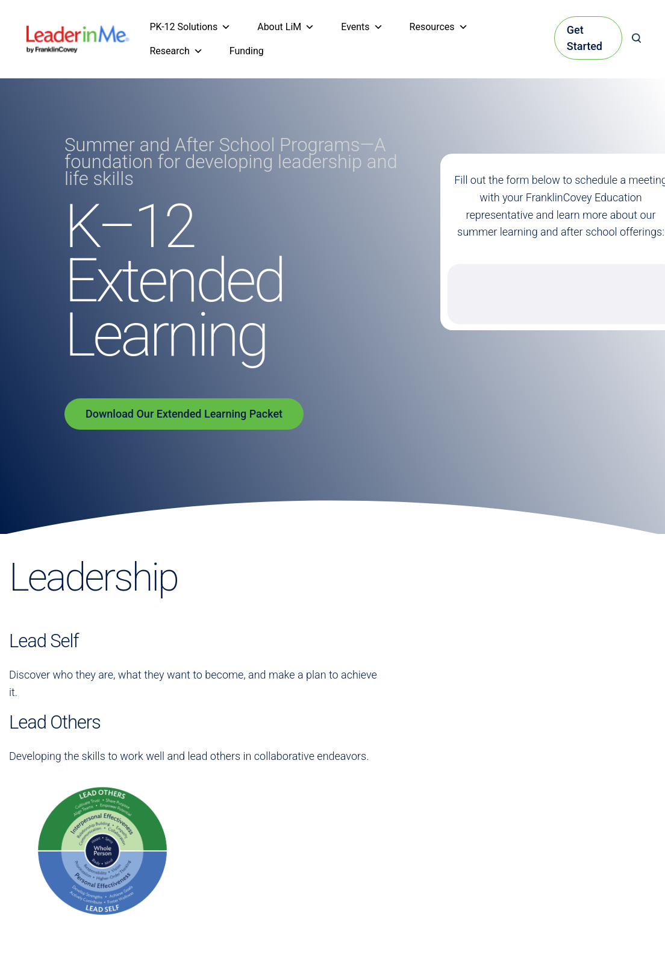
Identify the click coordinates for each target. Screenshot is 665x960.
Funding (246, 51)
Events (361, 27)
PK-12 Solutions (190, 27)
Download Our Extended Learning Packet (184, 413)
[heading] (78, 33)
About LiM (285, 27)
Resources (439, 27)
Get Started (584, 38)
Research (176, 51)
